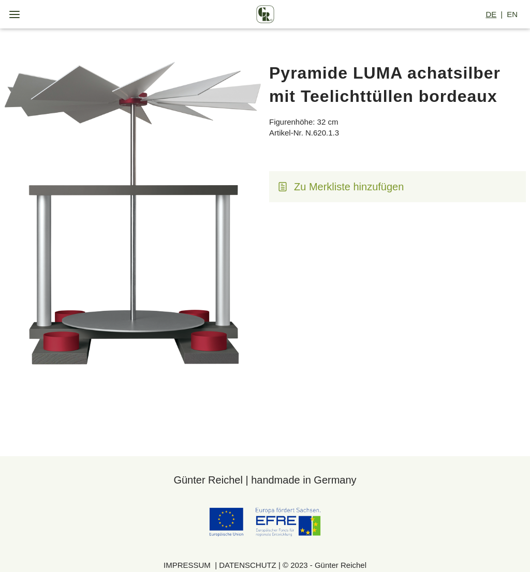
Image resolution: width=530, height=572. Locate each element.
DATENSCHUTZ (248, 565)
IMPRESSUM (188, 565)
